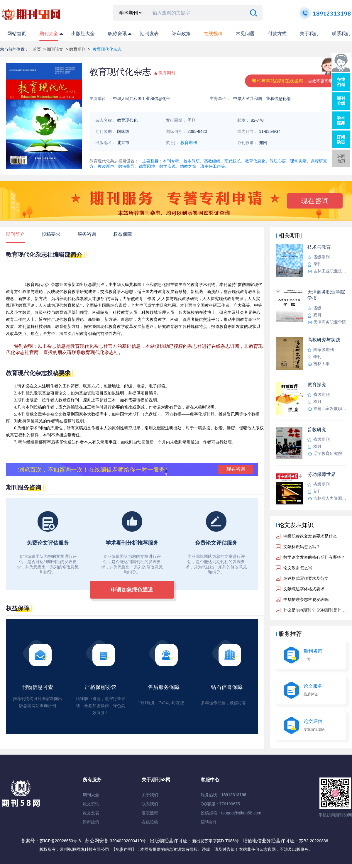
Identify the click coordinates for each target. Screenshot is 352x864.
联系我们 (341, 33)
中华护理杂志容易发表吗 (306, 599)
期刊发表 (149, 33)
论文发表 (91, 813)
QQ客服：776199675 (220, 804)
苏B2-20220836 (313, 840)
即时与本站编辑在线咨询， (294, 80)
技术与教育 (319, 247)
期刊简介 (15, 234)
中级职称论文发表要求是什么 (310, 536)
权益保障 (122, 234)
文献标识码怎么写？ (301, 546)
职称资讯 (117, 33)
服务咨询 (86, 234)
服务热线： (223, 795)
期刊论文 (55, 49)
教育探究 (316, 384)
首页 (37, 49)
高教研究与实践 (323, 339)
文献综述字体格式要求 (303, 589)
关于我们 (309, 33)
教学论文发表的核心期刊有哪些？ (314, 557)
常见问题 (245, 33)
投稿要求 (51, 234)
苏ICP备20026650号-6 (60, 840)
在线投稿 (150, 822)
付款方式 (277, 33)
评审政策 (181, 33)
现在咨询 (315, 201)
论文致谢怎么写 (297, 567)
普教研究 (316, 429)
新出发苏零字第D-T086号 (215, 840)
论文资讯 (91, 804)
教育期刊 (77, 49)
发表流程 (150, 813)
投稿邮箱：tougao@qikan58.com (231, 813)
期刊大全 (48, 33)
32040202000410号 (128, 840)
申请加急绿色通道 (132, 590)
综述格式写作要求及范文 (306, 578)
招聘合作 (209, 822)
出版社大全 (83, 33)
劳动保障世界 (321, 474)
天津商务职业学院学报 (326, 295)
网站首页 (16, 33)
